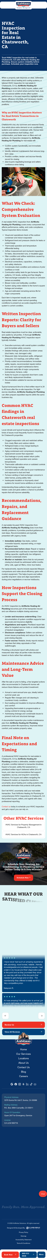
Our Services (23, 1053)
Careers (23, 1076)
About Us (23, 1062)
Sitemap (23, 1236)
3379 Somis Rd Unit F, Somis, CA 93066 (20, 1100)
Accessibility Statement (24, 1240)
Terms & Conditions (23, 1243)
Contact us (6, 806)
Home (23, 1049)
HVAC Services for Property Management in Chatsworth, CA (23, 825)
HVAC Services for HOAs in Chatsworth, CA (23, 834)
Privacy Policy (23, 1232)
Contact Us (23, 1067)
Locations (23, 1058)
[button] (41, 1255)
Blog (23, 1071)
